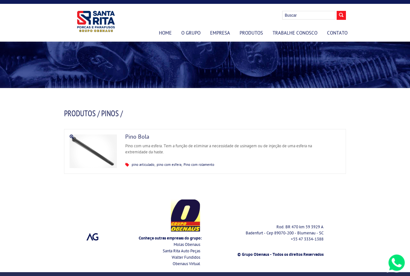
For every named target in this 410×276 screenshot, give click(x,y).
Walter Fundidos (186, 258)
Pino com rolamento (199, 165)
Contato (337, 34)
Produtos (251, 34)
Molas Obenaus (187, 245)
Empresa (220, 34)
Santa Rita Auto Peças (181, 251)
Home (165, 34)
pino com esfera (169, 165)
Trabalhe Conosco (295, 34)
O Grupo (191, 34)
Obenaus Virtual (186, 264)
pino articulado (143, 165)
